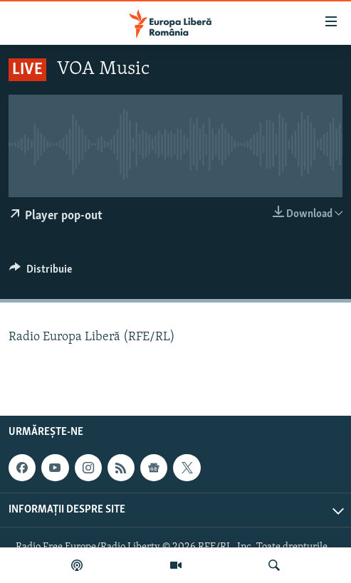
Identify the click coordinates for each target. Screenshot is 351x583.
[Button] (40, 272)
